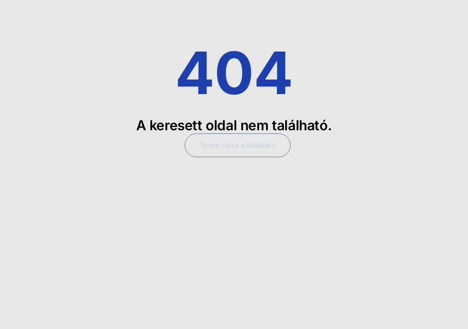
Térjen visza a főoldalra (238, 145)
